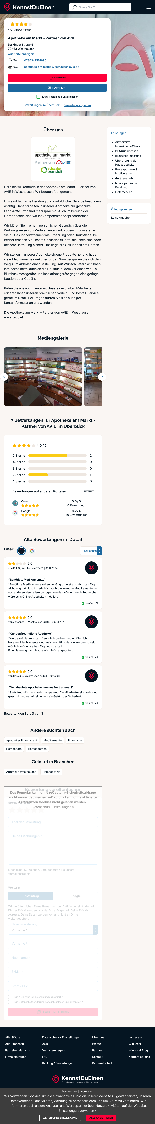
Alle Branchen (14, 1044)
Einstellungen (71, 1037)
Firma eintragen (15, 1056)
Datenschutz (50, 1037)
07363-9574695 (35, 60)
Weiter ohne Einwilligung (60, 1117)
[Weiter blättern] (102, 377)
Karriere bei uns (139, 1056)
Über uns (98, 1037)
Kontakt (97, 1056)
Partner (97, 1050)
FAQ (45, 1056)
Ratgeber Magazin (17, 1050)
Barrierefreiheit (102, 1063)
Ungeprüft (88, 491)
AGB (45, 1044)
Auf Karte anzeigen (21, 54)
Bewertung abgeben (77, 105)
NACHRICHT (57, 88)
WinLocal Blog (138, 1050)
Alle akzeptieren (101, 1117)
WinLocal (135, 1044)
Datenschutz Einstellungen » (53, 807)
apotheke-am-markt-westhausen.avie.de (51, 66)
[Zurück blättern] (4, 377)
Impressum (136, 1037)
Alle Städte (12, 1037)
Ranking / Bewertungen (57, 1063)
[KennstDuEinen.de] (29, 7)
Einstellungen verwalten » (78, 1111)
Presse (97, 1044)
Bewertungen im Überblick (42, 105)
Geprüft (89, 603)
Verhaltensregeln (53, 1050)
